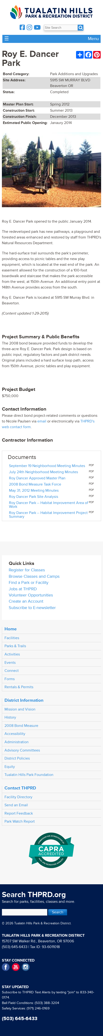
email (41, 421)
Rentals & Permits (18, 687)
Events (10, 662)
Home (10, 629)
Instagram (26, 967)
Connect (11, 670)
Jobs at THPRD (23, 589)
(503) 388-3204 (47, 1003)
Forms (9, 679)
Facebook (6, 967)
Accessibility (14, 733)
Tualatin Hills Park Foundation (28, 774)
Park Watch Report (19, 821)
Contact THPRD (20, 788)
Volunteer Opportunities (31, 595)
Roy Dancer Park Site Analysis (33, 496)
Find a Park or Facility (28, 582)
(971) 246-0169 (38, 1008)
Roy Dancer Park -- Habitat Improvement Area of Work (48, 504)
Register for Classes (27, 570)
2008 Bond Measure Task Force (35, 484)
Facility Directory (18, 797)
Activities (12, 654)
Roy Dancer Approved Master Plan (37, 478)
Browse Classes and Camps (34, 576)
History (10, 717)
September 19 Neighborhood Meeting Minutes (47, 465)
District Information (23, 700)
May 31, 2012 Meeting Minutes (34, 490)
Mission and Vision (19, 709)
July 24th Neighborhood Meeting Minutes (43, 472)
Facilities (11, 638)
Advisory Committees (22, 750)
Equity (9, 766)
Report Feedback (18, 813)
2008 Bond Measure (21, 725)
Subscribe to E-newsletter (32, 607)
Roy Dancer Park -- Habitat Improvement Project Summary (48, 514)
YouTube (16, 967)
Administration (16, 742)
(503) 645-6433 (14, 946)
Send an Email (16, 805)
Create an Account (26, 601)
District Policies (17, 758)
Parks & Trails (15, 646)
